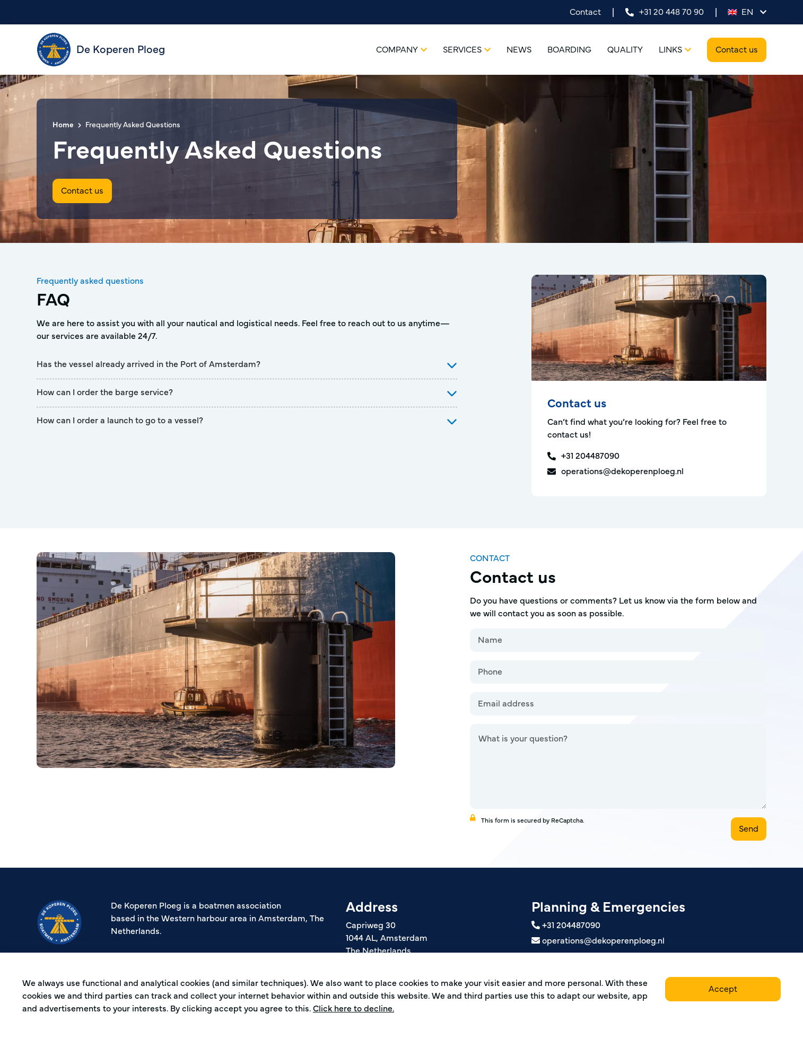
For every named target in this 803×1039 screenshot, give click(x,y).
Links (675, 50)
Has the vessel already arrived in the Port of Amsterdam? (148, 364)
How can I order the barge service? (105, 392)
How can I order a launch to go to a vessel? (120, 420)
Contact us (736, 50)
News (519, 50)
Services (467, 50)
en (747, 12)
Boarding (569, 50)
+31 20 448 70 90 (664, 12)
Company (401, 50)
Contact (585, 12)
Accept (723, 989)
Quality (625, 50)
